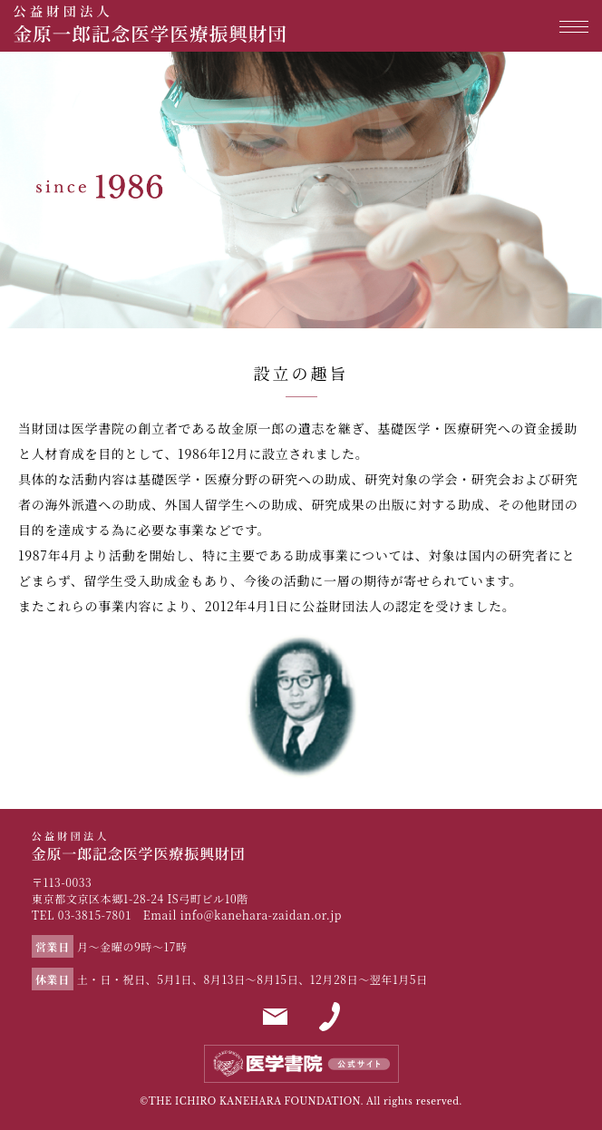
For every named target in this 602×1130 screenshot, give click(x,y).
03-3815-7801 (95, 914)
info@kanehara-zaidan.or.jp (261, 914)
